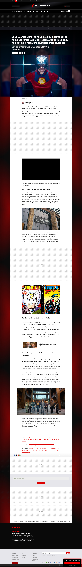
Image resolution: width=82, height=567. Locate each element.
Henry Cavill (60, 28)
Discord (59, 562)
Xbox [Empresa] (34, 557)
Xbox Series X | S (35, 553)
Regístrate (66, 11)
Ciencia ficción (48, 28)
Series (37, 11)
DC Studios (47, 455)
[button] (29, 102)
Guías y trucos (19, 11)
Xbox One (33, 555)
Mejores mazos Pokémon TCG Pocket (42, 521)
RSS (57, 562)
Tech (33, 11)
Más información (42, 565)
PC (22, 553)
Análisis (13, 11)
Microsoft (23, 557)
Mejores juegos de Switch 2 (24, 28)
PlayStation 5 (14, 553)
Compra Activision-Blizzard (35, 560)
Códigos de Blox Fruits (62, 521)
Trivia (24, 11)
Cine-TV (30, 455)
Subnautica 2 (35, 28)
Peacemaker (36, 455)
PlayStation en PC (54, 28)
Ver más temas (14, 563)
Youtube (52, 562)
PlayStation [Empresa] (15, 559)
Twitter (20, 53)
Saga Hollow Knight (15, 557)
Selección (29, 11)
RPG (30, 28)
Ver (41, 483)
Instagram (55, 562)
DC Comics (41, 455)
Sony (23, 559)
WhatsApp (46, 562)
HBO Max (34, 423)
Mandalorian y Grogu (41, 28)
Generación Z (66, 28)
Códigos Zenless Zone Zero (31, 521)
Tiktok (61, 562)
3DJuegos (41, 6)
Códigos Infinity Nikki (22, 521)
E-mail (24, 53)
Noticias (27, 455)
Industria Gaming (15, 555)
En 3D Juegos (41, 343)
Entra (62, 11)
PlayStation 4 (24, 555)
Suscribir (68, 553)
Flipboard (22, 53)
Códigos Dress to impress (54, 521)
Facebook (19, 53)
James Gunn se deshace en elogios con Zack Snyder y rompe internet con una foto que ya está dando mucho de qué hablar (48, 346)
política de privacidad (55, 555)
